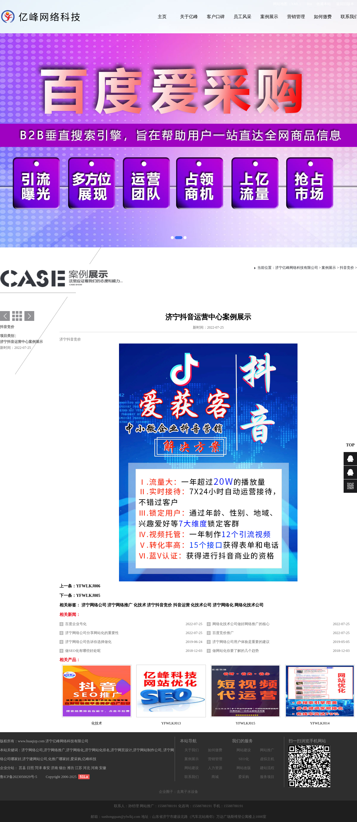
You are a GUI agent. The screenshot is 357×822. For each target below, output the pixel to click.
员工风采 (242, 16)
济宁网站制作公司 (147, 750)
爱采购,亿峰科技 (83, 759)
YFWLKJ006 (88, 586)
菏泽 (39, 768)
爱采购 (243, 777)
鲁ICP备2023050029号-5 (18, 777)
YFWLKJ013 (171, 723)
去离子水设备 (187, 792)
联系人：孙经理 (127, 806)
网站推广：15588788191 (159, 806)
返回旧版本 (345, 4)
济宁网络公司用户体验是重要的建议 (241, 642)
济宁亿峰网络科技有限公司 (296, 268)
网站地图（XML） (288, 4)
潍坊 (71, 768)
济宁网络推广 (54, 750)
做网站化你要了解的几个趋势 (235, 651)
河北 (87, 768)
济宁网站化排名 (97, 750)
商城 (215, 777)
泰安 (47, 768)
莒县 (23, 768)
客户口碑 (216, 16)
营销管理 (296, 16)
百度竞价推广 (223, 633)
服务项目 (267, 777)
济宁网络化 (75, 750)
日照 (31, 768)
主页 (162, 16)
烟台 (63, 768)
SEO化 (244, 759)
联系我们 (191, 777)
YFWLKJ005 (88, 595)
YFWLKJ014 (319, 723)
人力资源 (215, 768)
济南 (55, 768)
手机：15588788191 (228, 806)
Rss (309, 4)
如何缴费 (323, 16)
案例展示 (269, 16)
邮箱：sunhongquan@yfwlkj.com (115, 817)
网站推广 (267, 750)
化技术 (96, 723)
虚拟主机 (267, 759)
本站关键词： (10, 750)
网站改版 (244, 768)
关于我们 (191, 750)
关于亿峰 (189, 16)
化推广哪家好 (59, 759)
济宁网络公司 (32, 750)
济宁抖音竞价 (70, 339)
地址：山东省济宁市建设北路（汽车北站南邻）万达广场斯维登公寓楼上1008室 (203, 817)
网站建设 (191, 768)
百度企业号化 (76, 624)
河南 (95, 768)
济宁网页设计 (121, 750)
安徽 (102, 768)
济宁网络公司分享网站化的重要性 (92, 633)
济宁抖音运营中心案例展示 (21, 342)
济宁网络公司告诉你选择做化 (88, 642)
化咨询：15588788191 (195, 806)
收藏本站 (324, 4)
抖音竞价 (347, 268)
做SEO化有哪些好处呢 (83, 651)
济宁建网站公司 (34, 759)
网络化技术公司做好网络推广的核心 (241, 624)
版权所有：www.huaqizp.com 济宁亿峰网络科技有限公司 (44, 741)
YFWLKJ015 (245, 723)
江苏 (79, 768)
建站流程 (267, 768)
